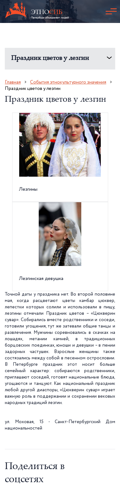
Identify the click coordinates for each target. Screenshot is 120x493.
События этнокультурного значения (68, 82)
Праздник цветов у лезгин (50, 58)
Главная (13, 82)
